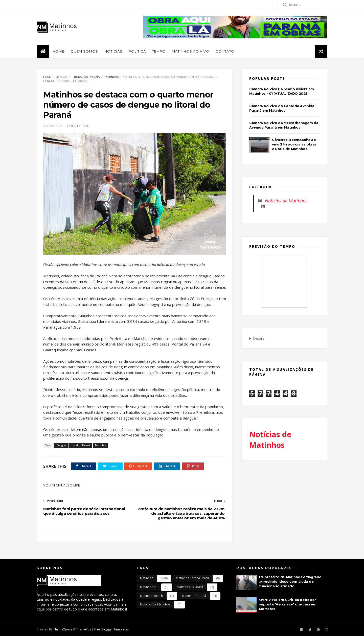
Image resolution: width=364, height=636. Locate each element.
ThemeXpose (62, 629)
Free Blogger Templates (111, 629)
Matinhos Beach (151, 596)
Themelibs (83, 629)
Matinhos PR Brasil (190, 587)
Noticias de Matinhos (155, 604)
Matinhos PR (148, 587)
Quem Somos (84, 51)
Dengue (61, 77)
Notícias (113, 51)
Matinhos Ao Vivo (190, 51)
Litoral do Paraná (86, 77)
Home (58, 51)
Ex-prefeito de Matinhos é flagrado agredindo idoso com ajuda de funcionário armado (290, 581)
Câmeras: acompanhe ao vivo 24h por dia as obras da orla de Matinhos (294, 144)
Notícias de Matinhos (286, 201)
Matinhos (112, 77)
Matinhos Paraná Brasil (192, 578)
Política (137, 51)
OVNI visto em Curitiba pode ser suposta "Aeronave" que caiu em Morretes (287, 604)
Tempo (159, 51)
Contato (225, 51)
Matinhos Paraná (194, 596)
